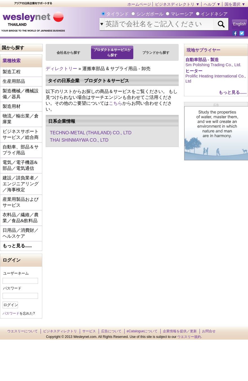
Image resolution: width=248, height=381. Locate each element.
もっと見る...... (17, 245)
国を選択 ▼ (235, 4)
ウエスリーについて (22, 331)
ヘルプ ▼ (212, 4)
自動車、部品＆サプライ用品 (21, 149)
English (239, 24)
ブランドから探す (155, 53)
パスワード (12, 288)
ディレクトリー (61, 68)
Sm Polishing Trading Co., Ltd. (213, 65)
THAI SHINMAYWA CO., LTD (79, 140)
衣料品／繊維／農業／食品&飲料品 (21, 217)
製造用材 (12, 106)
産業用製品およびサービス (21, 202)
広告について (111, 331)
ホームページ (139, 4)
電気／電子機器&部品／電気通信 (20, 165)
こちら (115, 103)
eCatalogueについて (142, 331)
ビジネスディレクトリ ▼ (177, 4)
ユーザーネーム (16, 273)
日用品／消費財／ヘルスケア (21, 233)
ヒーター (193, 71)
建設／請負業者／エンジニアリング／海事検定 (21, 183)
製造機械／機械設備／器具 (21, 93)
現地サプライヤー (203, 50)
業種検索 (12, 60)
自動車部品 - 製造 (202, 59)
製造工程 (12, 71)
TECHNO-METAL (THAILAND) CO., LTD (91, 132)
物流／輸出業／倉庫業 (21, 118)
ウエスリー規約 (189, 337)
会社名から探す (68, 53)
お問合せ (209, 331)
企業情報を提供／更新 (180, 331)
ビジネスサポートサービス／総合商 (21, 134)
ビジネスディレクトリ (60, 331)
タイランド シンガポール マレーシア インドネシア (166, 14)
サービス (89, 331)
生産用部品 (14, 81)
